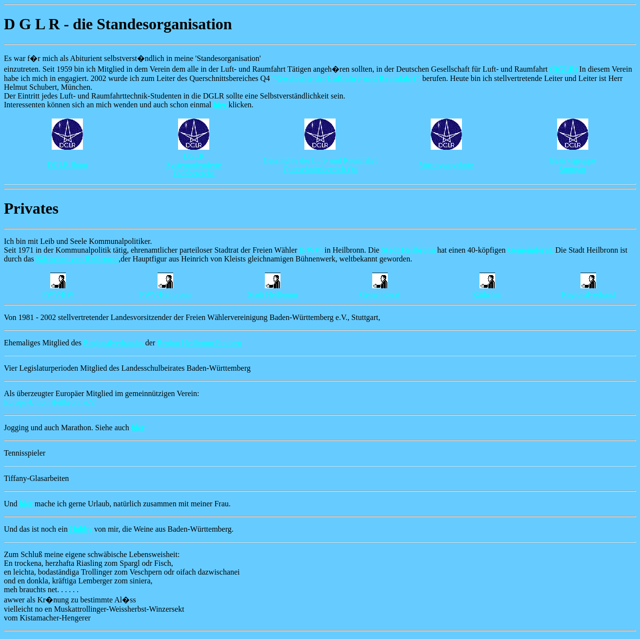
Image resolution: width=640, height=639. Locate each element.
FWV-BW (58, 294)
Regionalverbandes (114, 343)
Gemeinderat (380, 294)
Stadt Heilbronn (273, 294)
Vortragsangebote (446, 164)
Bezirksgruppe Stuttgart (572, 164)
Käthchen (487, 294)
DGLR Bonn (67, 164)
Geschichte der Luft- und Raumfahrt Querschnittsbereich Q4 (320, 164)
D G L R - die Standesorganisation (118, 24)
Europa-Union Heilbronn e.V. (50, 402)
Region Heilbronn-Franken (199, 343)
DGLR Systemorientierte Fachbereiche (193, 165)
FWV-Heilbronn (165, 294)
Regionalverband (588, 294)
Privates (31, 208)
